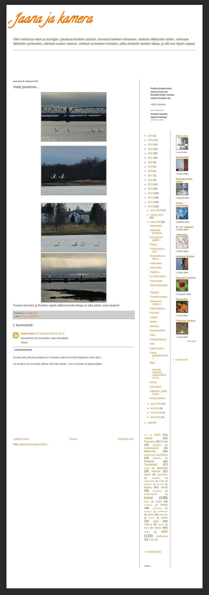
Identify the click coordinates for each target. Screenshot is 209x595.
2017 (150, 175)
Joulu (157, 434)
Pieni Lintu (182, 136)
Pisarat (153, 244)
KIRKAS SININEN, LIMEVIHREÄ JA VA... (158, 372)
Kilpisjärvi (157, 445)
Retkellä (149, 461)
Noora (164, 454)
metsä (164, 504)
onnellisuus (162, 511)
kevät (164, 487)
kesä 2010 (156, 417)
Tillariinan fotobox (186, 320)
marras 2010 (156, 214)
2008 (150, 422)
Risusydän (182, 299)
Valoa (153, 335)
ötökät (151, 540)
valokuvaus (162, 536)
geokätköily (162, 475)
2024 (150, 144)
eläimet (155, 471)
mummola (157, 508)
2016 (150, 180)
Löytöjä (153, 317)
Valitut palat (156, 225)
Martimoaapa (150, 455)
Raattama (157, 458)
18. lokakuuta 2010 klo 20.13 (49, 333)
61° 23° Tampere (184, 227)
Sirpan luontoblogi (182, 204)
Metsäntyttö (182, 157)
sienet (161, 524)
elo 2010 (155, 408)
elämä (147, 474)
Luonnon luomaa (185, 256)
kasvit (147, 487)
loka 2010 (155, 222)
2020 (150, 162)
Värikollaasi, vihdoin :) (156, 302)
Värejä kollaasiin (158, 339)
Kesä (164, 441)
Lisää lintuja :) (157, 348)
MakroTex (150, 451)
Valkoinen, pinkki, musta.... (158, 392)
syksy (157, 527)
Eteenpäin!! (155, 386)
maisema (148, 505)
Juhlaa (148, 438)
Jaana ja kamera (52, 20)
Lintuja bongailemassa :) (159, 355)
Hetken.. (154, 321)
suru (146, 527)
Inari (146, 435)
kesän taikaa (27, 333)
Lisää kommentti (23, 349)
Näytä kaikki (191, 341)
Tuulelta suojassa (158, 296)
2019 (150, 166)
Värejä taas (155, 263)
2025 (150, 140)
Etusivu (73, 439)
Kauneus (149, 441)
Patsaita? (154, 313)
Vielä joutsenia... (158, 308)
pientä (151, 518)
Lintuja (24, 316)
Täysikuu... (155, 272)
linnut (146, 502)
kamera (160, 484)
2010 (150, 206)
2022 (150, 153)
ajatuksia (162, 468)
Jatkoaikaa (182, 234)
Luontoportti (181, 359)
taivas (147, 532)
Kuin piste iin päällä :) (156, 238)
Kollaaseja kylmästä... (156, 231)
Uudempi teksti (21, 439)
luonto (158, 501)
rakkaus (148, 524)
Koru (152, 343)
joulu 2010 (156, 210)
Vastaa (24, 342)
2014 (150, 188)
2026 (150, 135)
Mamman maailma (186, 278)
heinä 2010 (156, 412)
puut (156, 521)
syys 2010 (155, 403)
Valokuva (154, 326)
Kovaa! (153, 382)
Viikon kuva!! (156, 281)
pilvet (164, 517)
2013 (150, 193)
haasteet (156, 478)
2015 (150, 184)
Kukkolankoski (151, 448)
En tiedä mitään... (159, 276)
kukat (148, 498)
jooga (161, 481)
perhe (151, 514)
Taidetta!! (154, 292)
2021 (150, 157)
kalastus (148, 484)
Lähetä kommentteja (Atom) (33, 444)
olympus (148, 511)
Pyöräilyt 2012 (154, 551)
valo (164, 531)
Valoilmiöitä (155, 267)
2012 (150, 197)
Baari (152, 362)
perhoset (164, 514)
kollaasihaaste (150, 494)
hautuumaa (149, 481)
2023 (150, 149)
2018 (150, 171)
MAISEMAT (34, 316)
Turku (146, 468)
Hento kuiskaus (157, 398)
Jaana (147, 566)
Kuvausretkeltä (157, 330)
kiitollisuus (157, 491)
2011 (150, 202)
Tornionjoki (150, 464)
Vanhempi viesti (126, 439)
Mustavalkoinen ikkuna (158, 257)
